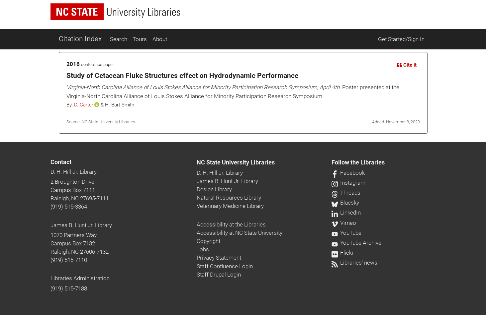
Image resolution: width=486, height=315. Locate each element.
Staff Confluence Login (225, 266)
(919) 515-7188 (68, 288)
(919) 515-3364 (68, 206)
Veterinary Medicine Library (230, 206)
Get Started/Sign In (401, 39)
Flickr (343, 252)
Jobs (203, 249)
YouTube (346, 232)
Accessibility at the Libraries (231, 224)
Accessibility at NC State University (239, 232)
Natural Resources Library (229, 197)
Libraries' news (354, 262)
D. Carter (83, 105)
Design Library (214, 189)
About (159, 39)
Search (118, 39)
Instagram (348, 182)
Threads (346, 192)
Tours (140, 39)
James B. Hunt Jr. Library (81, 225)
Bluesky (345, 202)
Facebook (348, 172)
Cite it (407, 65)
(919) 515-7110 (68, 260)
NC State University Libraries (236, 162)
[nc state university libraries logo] (115, 11)
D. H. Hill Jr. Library (73, 171)
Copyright (208, 241)
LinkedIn (346, 212)
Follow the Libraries (358, 162)
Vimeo (344, 223)
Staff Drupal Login (219, 274)
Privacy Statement (219, 257)
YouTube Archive (356, 242)
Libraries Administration (80, 278)
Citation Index (80, 39)
